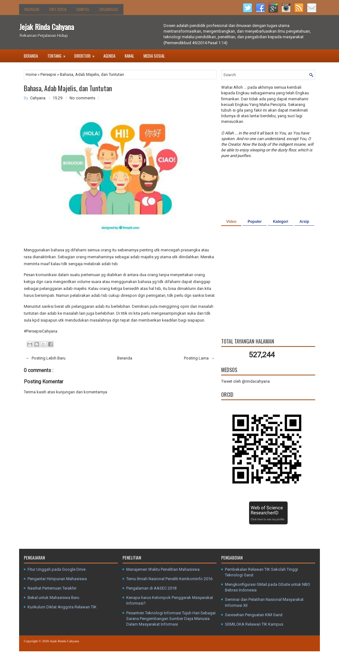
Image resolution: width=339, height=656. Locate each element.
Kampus (82, 9)
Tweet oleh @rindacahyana (245, 381)
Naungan (31, 9)
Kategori (280, 221)
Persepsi (48, 74)
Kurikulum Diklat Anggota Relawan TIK (62, 607)
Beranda (31, 56)
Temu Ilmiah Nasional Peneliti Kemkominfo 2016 (169, 578)
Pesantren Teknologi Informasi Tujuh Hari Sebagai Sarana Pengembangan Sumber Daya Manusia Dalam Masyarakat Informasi (171, 619)
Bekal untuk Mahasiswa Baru (53, 597)
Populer (255, 221)
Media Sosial (154, 56)
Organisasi (108, 9)
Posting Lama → (199, 358)
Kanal (129, 56)
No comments (82, 98)
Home (32, 74)
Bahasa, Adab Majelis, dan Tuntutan (68, 88)
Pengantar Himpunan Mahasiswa (57, 578)
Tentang (58, 54)
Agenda (109, 56)
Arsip (304, 221)
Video (231, 221)
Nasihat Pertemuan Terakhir (52, 588)
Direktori (86, 54)
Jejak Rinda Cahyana (46, 26)
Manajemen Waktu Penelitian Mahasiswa (163, 569)
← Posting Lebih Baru (45, 358)
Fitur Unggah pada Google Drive (57, 569)
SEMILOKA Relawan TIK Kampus (254, 624)
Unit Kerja (57, 9)
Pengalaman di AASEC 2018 (151, 588)
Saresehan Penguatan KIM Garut (254, 614)
